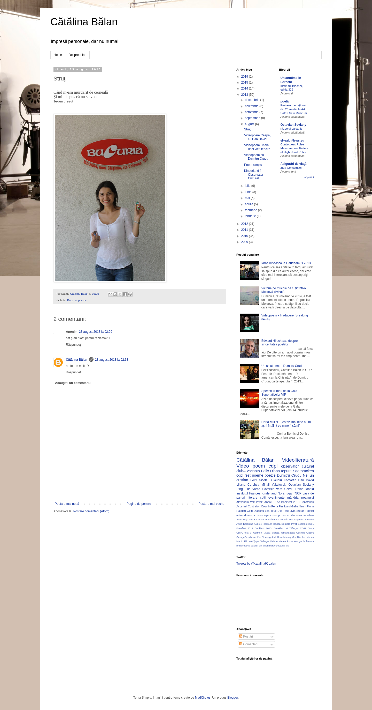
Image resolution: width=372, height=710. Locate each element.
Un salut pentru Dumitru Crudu (282, 366)
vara (279, 489)
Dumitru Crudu (289, 475)
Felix (265, 471)
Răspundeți (74, 344)
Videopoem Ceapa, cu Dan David (257, 137)
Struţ (247, 129)
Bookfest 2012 (244, 528)
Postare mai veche (211, 504)
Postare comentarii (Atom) (91, 511)
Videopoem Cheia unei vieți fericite (257, 147)
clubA (241, 471)
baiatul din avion (259, 545)
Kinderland (269, 493)
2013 (245, 95)
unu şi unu (279, 515)
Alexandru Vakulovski (249, 502)
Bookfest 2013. (263, 528)
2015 (245, 82)
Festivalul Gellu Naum (292, 506)
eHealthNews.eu (292, 140)
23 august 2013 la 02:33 (111, 359)
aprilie (249, 204)
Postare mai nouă (67, 504)
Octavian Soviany (293, 125)
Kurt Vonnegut (265, 537)
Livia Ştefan (297, 510)
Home (58, 55)
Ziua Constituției (291, 167)
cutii (263, 497)
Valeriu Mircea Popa (281, 541)
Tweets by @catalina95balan (256, 563)
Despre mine (77, 55)
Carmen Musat (261, 532)
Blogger (232, 697)
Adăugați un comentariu (72, 383)
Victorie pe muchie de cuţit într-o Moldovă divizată (283, 290)
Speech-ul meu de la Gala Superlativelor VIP (279, 392)
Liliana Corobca (247, 484)
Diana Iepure (281, 471)
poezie (270, 475)
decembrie (252, 100)
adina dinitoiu (244, 515)
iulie (248, 186)
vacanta (253, 471)
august (250, 124)
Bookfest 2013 (290, 502)
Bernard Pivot (289, 523)
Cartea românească (283, 532)
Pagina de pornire (139, 504)
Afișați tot (309, 177)
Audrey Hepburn (263, 523)
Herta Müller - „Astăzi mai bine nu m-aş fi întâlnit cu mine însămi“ (286, 423)
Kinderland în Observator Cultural (253, 174)
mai (248, 198)
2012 (245, 224)
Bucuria (72, 300)
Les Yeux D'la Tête (277, 510)
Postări (246, 636)
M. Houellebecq (282, 537)
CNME (288, 489)
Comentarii (248, 644)
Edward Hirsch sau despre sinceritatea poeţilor (279, 342)
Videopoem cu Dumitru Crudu (256, 156)
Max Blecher (299, 537)
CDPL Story (307, 528)
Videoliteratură (298, 460)
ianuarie (251, 216)
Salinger (264, 541)
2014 (245, 88)
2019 (245, 76)
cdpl (272, 466)
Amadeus (309, 515)
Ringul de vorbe (248, 489)
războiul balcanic (292, 128)
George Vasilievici (246, 537)
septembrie (253, 118)
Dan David (306, 480)
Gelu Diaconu (255, 510)
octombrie (252, 112)
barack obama (277, 545)
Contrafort (254, 506)
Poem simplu (253, 165)
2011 (245, 230)
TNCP (297, 493)
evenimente (276, 497)
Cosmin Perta (269, 506)
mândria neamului (300, 497)
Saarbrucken (303, 471)
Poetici (310, 510)
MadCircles (203, 697)
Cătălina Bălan (84, 21)
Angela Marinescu (304, 519)
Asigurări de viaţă (294, 164)
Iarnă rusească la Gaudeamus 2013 (286, 263)
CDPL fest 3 (244, 532)
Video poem (250, 466)
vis (287, 545)
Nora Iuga (285, 493)
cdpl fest (243, 475)
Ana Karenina (256, 519)
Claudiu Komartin (283, 480)
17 (288, 515)
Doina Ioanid (304, 489)
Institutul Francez (248, 493)
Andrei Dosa (286, 519)
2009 (245, 242)
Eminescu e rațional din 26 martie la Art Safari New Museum (294, 109)
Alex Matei (296, 515)
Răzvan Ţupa (251, 541)
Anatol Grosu (272, 519)
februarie (251, 210)
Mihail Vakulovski (273, 484)
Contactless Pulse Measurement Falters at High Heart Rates (294, 148)
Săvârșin (268, 489)
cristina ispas (262, 515)
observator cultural (297, 466)
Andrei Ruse (272, 502)
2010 (245, 236)
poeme (82, 300)
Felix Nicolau (259, 480)
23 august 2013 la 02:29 (95, 332)
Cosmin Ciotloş (305, 532)
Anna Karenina (244, 523)
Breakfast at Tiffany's (286, 528)
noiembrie (252, 106)
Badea (277, 523)
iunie (248, 192)
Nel (305, 475)
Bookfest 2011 (306, 523)
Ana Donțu (242, 519)
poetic (285, 101)
